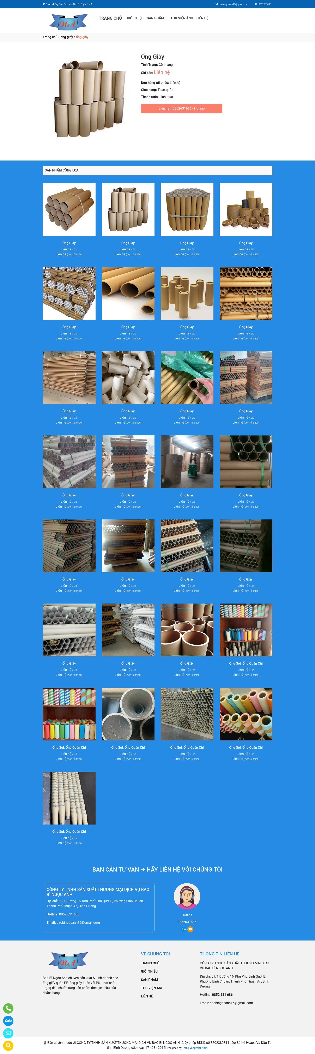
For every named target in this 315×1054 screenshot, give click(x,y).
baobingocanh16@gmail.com (78, 923)
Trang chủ (50, 37)
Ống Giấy (69, 243)
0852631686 (182, 108)
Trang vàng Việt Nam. (195, 1047)
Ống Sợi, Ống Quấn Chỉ (246, 663)
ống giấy (66, 37)
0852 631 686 (69, 914)
